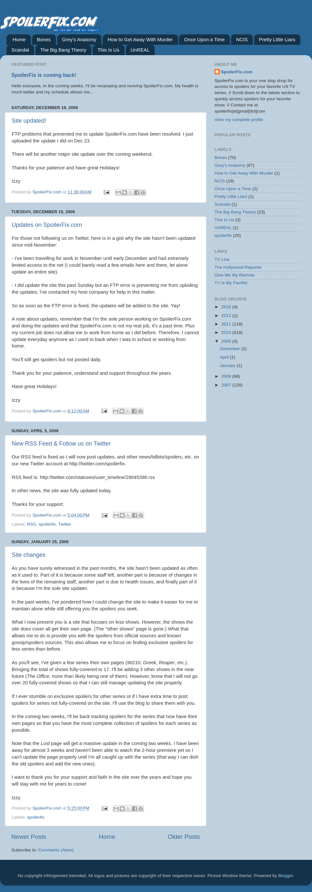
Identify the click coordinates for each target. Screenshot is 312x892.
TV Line (222, 259)
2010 (226, 332)
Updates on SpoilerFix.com (47, 225)
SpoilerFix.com (237, 71)
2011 (226, 324)
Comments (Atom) (56, 850)
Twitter (64, 524)
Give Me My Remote (234, 275)
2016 (226, 306)
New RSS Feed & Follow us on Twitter (61, 443)
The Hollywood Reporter (238, 267)
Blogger (285, 875)
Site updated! (29, 120)
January (228, 365)
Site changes (29, 555)
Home (19, 39)
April (225, 357)
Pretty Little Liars (277, 39)
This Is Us (108, 50)
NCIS (242, 39)
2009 (226, 341)
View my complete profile (238, 119)
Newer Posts (28, 836)
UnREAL (140, 50)
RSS (31, 524)
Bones (44, 39)
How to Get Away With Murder (140, 39)
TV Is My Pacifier (231, 282)
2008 (226, 376)
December (230, 348)
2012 (226, 315)
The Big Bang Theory (63, 50)
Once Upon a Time (204, 39)
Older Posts (184, 836)
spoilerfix (47, 524)
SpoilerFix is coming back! (43, 75)
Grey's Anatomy (79, 39)
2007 (226, 385)
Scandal (20, 50)
